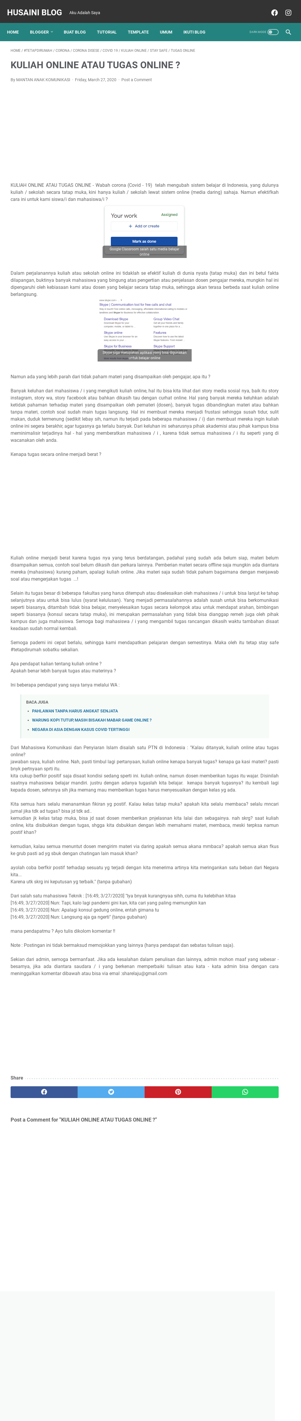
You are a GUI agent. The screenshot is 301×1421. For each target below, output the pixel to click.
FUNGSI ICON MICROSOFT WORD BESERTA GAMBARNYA (251, 362)
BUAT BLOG (78, 23)
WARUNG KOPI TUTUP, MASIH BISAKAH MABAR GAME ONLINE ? (92, 778)
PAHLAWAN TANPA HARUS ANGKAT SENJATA (75, 769)
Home (16, 23)
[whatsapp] (173, 1200)
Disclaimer (167, 1399)
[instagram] (284, 7)
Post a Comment (136, 74)
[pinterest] (127, 1200)
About (146, 1399)
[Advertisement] (110, 126)
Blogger (43, 23)
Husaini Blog (38, 7)
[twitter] (80, 1200)
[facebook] (270, 7)
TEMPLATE (141, 23)
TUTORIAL (110, 23)
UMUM (169, 23)
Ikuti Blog (198, 23)
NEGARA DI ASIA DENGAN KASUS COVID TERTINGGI (81, 787)
